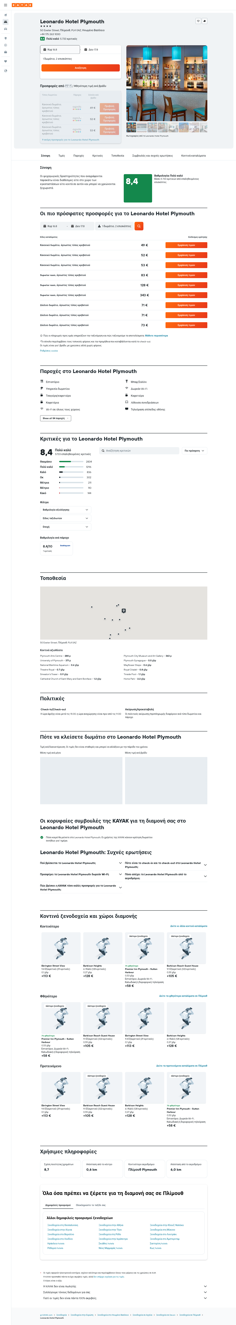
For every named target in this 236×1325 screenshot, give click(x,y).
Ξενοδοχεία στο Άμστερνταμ (165, 1238)
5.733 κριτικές (68, 38)
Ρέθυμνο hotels (55, 1248)
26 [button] (81, 111)
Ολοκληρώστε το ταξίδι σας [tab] (91, 1205)
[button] (5, 5)
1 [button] (104, 80)
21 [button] (97, 103)
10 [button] (65, 95)
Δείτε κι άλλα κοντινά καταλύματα (188, 926)
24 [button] (65, 111)
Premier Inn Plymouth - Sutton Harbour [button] (141, 971)
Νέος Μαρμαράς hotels (110, 1248)
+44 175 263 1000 (50, 34)
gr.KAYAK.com (46, 1315)
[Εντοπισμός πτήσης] (5, 45)
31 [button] (65, 119)
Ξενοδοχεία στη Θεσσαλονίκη (63, 1225)
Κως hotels (155, 1248)
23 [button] (112, 103)
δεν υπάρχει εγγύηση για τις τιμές (109, 1276)
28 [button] (96, 111)
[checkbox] (56, 548)
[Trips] (5, 61)
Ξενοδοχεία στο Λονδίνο (60, 1238)
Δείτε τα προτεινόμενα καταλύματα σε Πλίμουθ (181, 1065)
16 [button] (112, 95)
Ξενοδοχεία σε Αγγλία (142, 1315)
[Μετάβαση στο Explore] (5, 38)
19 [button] (81, 103)
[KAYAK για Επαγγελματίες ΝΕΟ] (5, 52)
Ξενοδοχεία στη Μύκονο (162, 1229)
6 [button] (89, 88)
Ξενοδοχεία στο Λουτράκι (163, 1234)
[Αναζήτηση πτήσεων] (5, 15)
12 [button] (81, 95)
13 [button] (89, 95)
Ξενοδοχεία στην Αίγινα (60, 1229)
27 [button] (89, 111)
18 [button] (73, 103)
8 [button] (105, 88)
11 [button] (73, 95)
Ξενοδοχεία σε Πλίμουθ (189, 1315)
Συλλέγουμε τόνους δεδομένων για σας (125, 1292)
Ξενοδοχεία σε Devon (166, 1315)
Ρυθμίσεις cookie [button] (49, 350)
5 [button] (81, 88)
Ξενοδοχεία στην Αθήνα (111, 1225)
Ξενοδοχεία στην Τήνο (110, 1229)
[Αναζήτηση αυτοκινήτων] (5, 29)
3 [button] (65, 88)
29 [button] (104, 111)
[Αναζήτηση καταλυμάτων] (5, 22)
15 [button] (105, 95)
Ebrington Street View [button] (53, 965)
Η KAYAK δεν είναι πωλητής (125, 1286)
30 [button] (112, 111)
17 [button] (65, 103)
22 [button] (104, 103)
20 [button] (89, 103)
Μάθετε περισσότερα (156, 335)
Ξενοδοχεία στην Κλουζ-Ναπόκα (167, 1225)
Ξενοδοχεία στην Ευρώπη (82, 1315)
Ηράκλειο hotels (56, 1243)
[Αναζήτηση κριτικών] (142, 450)
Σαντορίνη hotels (158, 1243)
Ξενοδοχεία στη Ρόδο (110, 1234)
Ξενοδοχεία (61, 1315)
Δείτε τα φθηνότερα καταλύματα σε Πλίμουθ (183, 995)
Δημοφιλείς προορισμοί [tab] (58, 1205)
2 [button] (112, 80)
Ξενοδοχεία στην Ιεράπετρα (113, 1238)
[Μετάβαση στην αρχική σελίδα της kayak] (22, 5)
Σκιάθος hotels (106, 1243)
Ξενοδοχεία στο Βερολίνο (61, 1234)
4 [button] (73, 88)
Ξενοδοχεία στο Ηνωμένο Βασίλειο (113, 1315)
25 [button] (73, 111)
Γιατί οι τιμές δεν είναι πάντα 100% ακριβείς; (125, 1298)
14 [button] (97, 95)
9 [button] (112, 88)
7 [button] (97, 88)
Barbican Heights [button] (92, 965)
